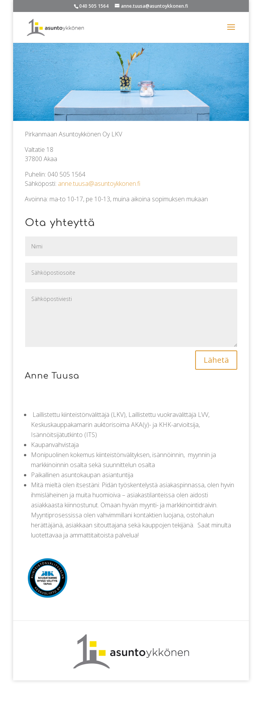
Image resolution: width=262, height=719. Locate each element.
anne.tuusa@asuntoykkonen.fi (99, 183)
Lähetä (216, 360)
